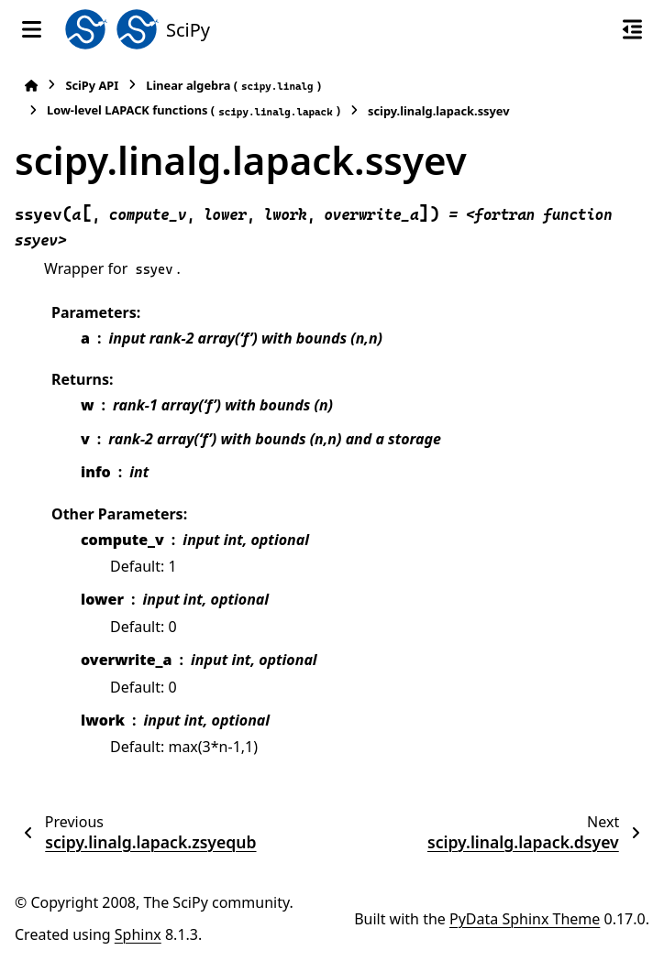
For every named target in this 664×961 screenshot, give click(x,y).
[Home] (31, 85)
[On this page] (632, 29)
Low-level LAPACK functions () (193, 110)
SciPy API (91, 85)
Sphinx (138, 934)
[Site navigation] (32, 29)
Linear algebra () (233, 85)
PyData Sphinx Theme (524, 919)
